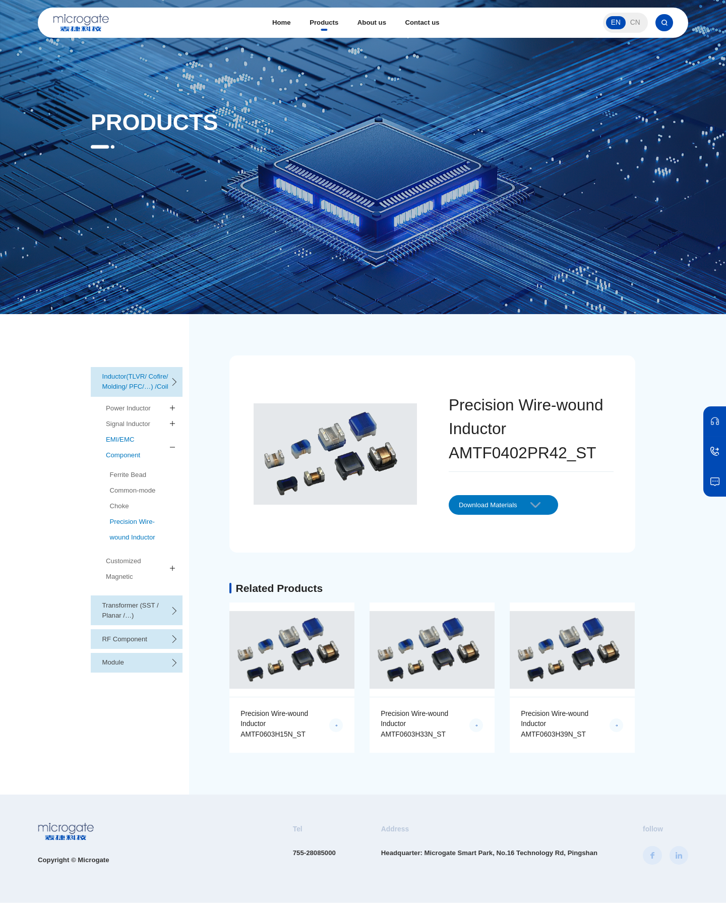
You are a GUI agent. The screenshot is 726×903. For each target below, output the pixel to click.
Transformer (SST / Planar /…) (130, 610)
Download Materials (499, 505)
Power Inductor (128, 408)
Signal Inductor (128, 424)
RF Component (124, 639)
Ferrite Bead (128, 474)
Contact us (422, 22)
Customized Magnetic (123, 568)
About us (371, 22)
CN (635, 22)
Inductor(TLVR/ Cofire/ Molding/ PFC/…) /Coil (135, 381)
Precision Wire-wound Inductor (132, 529)
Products (324, 22)
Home (281, 22)
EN (616, 22)
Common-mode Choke (133, 498)
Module (113, 662)
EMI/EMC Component (123, 447)
